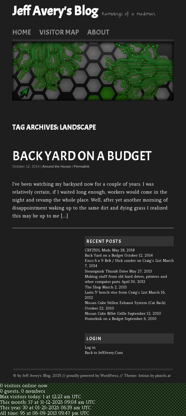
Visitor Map (59, 32)
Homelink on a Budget (104, 319)
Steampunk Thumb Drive (106, 271)
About (98, 32)
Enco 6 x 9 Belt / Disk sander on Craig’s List (123, 260)
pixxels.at (163, 375)
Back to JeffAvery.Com (104, 353)
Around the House (56, 166)
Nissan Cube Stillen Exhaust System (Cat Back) (125, 303)
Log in (90, 347)
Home (21, 32)
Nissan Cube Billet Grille (105, 313)
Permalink (81, 166)
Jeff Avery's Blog (55, 11)
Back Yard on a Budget (82, 156)
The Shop (93, 287)
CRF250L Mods (98, 250)
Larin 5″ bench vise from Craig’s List (116, 292)
